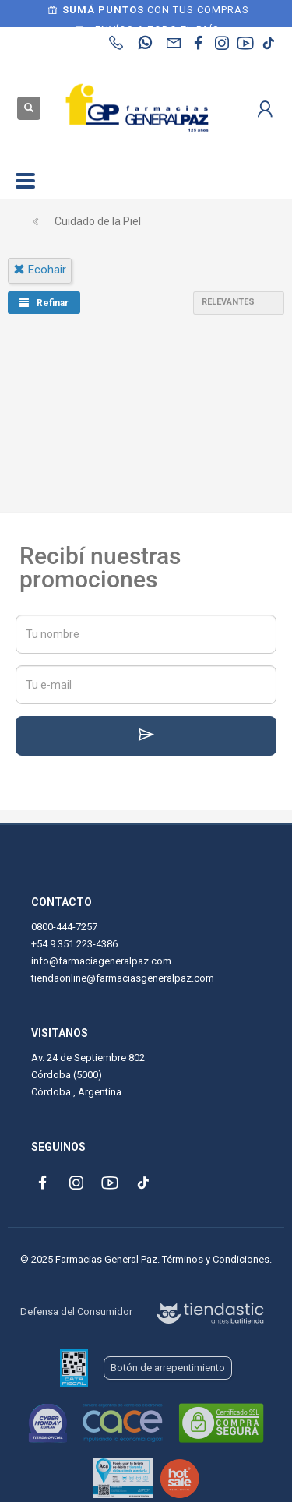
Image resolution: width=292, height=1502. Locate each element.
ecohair (39, 270)
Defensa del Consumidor (76, 1311)
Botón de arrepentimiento (168, 1367)
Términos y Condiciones (215, 1259)
